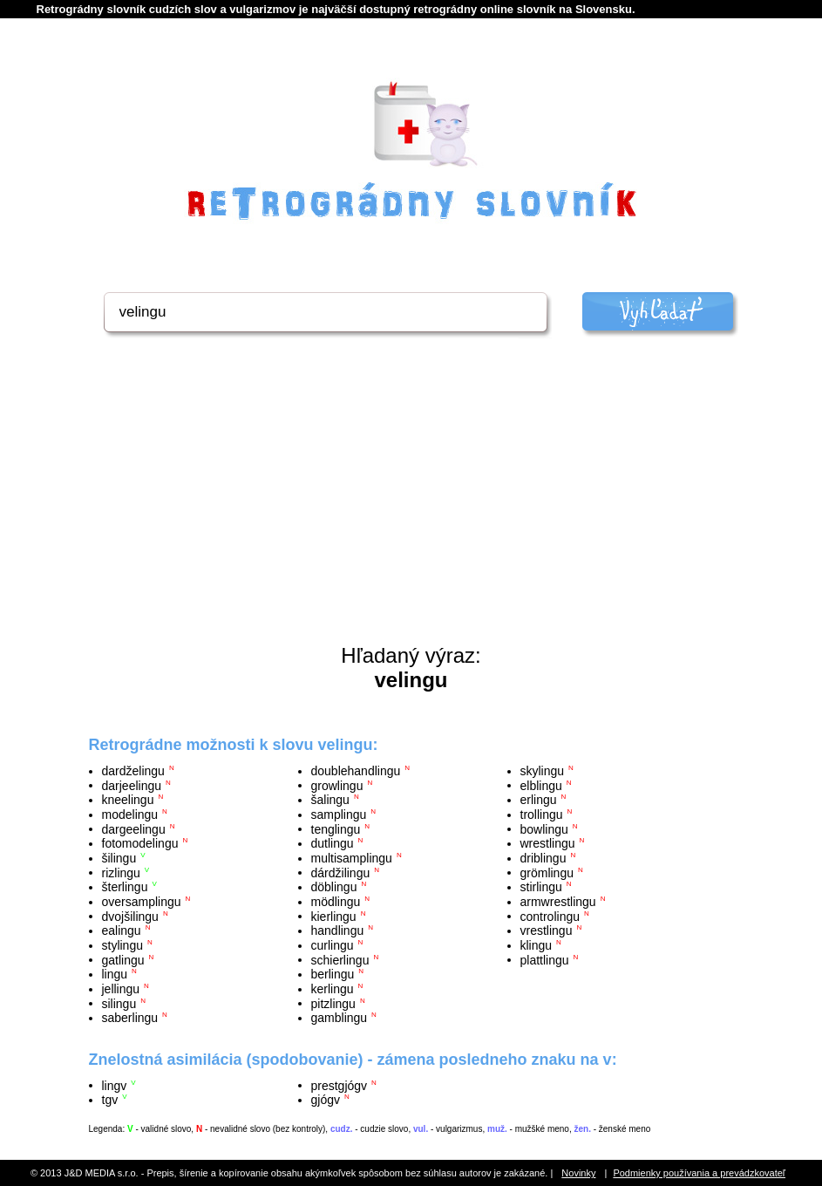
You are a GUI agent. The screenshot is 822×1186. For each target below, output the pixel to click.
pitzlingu (333, 1003)
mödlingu (336, 902)
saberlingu (130, 1018)
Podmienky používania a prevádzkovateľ (699, 1173)
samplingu (339, 814)
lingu (115, 974)
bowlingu (544, 828)
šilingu (119, 858)
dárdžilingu (340, 872)
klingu (536, 945)
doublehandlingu (356, 771)
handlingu (337, 930)
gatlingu (123, 959)
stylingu (122, 945)
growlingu (337, 785)
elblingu (541, 785)
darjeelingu (132, 785)
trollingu (541, 814)
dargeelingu (134, 828)
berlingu (333, 974)
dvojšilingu (130, 916)
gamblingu (339, 1018)
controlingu (550, 916)
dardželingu (133, 771)
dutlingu (332, 843)
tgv (110, 1100)
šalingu (330, 800)
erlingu (538, 800)
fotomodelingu (140, 843)
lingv (114, 1085)
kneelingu (128, 800)
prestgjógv (339, 1085)
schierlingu (340, 959)
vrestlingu (546, 930)
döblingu (334, 887)
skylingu (542, 771)
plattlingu (544, 959)
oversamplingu (141, 902)
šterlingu (125, 887)
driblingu (543, 858)
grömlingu (547, 872)
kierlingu (334, 916)
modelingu (130, 814)
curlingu (332, 945)
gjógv (325, 1100)
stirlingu (541, 887)
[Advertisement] (411, 513)
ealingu (121, 930)
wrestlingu (547, 843)
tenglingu (336, 828)
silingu (119, 1003)
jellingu (121, 989)
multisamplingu (351, 858)
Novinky (578, 1173)
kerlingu (332, 989)
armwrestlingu (558, 902)
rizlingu (121, 872)
